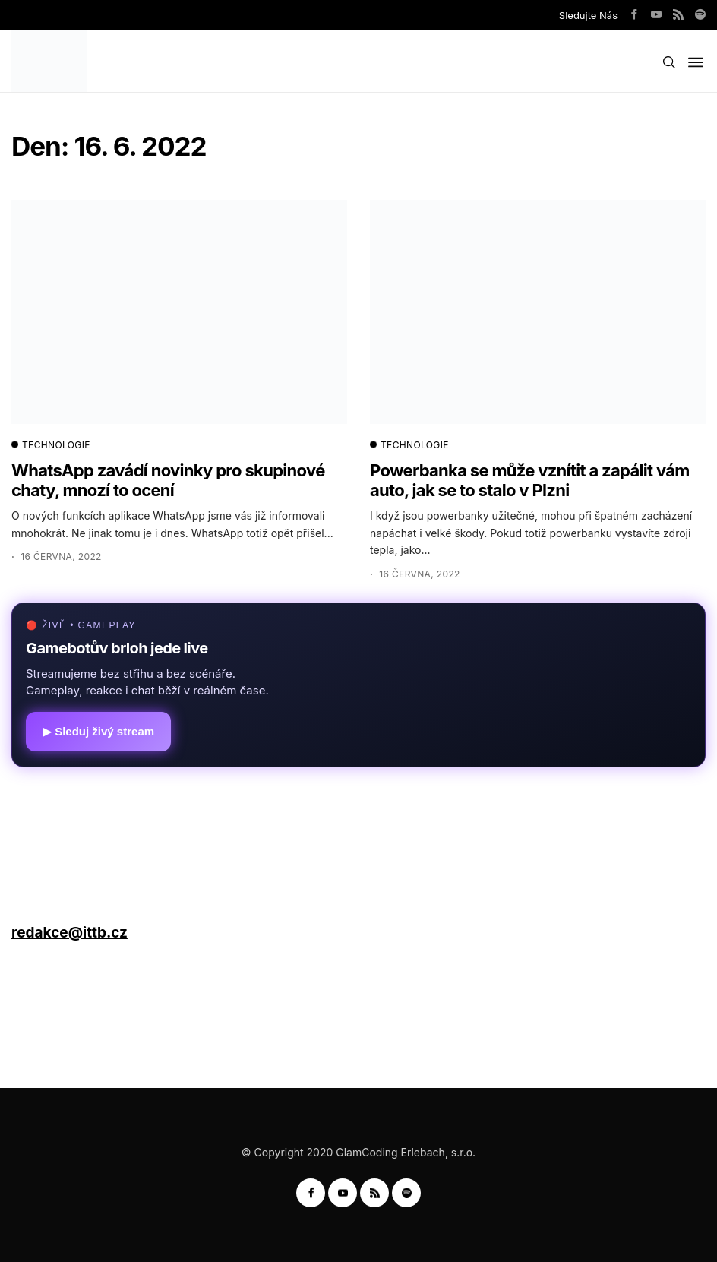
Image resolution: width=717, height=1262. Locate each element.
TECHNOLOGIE (50, 445)
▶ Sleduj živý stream (98, 731)
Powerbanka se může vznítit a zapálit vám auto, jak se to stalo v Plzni (530, 480)
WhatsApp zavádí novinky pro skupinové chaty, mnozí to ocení (168, 480)
